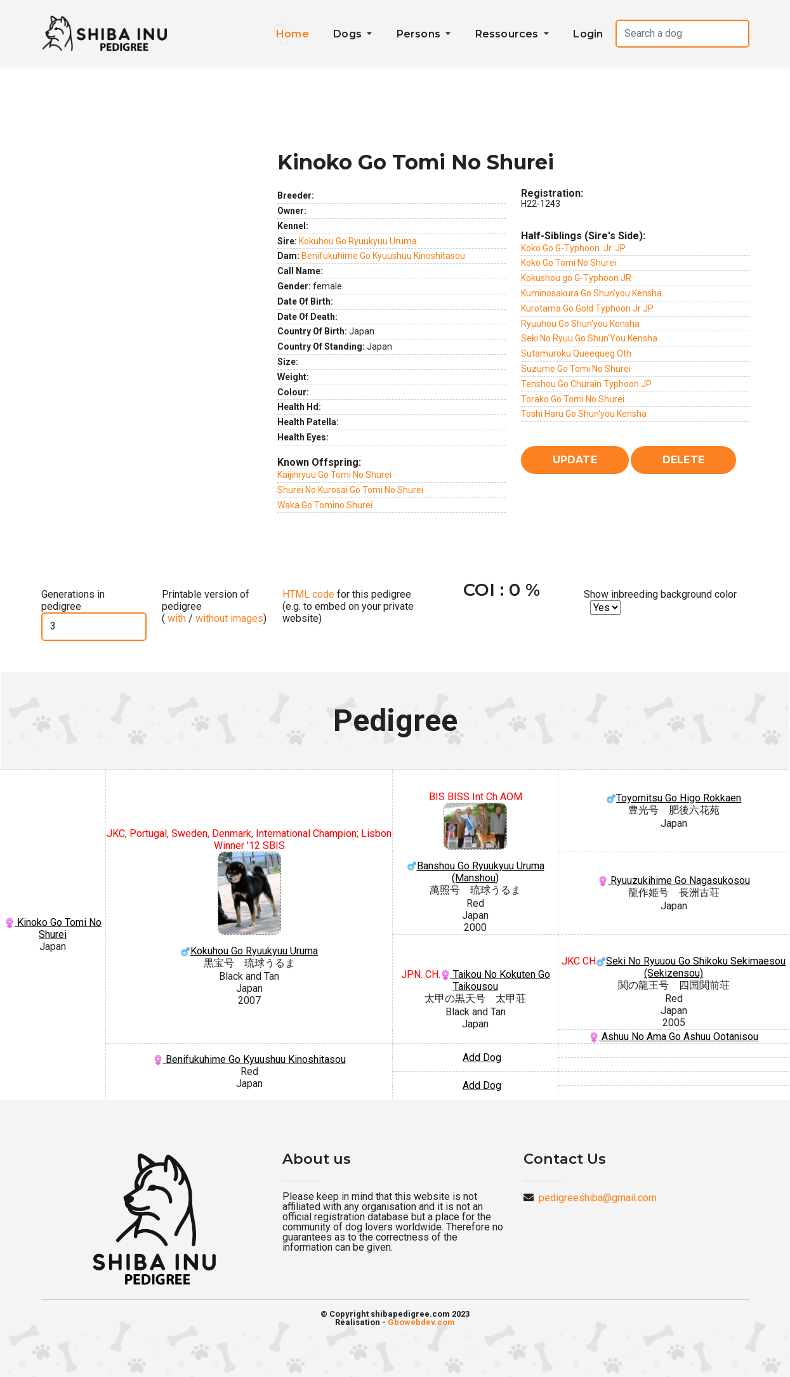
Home (292, 34)
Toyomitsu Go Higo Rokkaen (673, 798)
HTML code (308, 594)
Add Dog (482, 1057)
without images (229, 618)
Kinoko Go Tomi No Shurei (53, 928)
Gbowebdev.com (421, 1322)
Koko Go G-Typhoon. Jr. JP (573, 248)
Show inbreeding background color (660, 594)
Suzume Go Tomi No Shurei (576, 369)
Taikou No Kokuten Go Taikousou (495, 980)
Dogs (348, 34)
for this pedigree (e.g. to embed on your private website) (348, 606)
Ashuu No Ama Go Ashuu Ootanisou (673, 1037)
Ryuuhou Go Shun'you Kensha (580, 324)
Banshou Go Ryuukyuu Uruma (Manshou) (475, 843)
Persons (420, 34)
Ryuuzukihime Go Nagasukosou (674, 880)
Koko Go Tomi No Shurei (568, 263)
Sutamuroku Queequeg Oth (576, 353)
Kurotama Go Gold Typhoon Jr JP (587, 308)
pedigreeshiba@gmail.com (598, 1198)
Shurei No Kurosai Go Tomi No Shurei (350, 490)
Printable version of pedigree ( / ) (214, 606)
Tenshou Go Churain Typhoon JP (586, 384)
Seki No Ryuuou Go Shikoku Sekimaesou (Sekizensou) (691, 967)
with (175, 618)
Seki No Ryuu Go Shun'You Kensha (589, 338)
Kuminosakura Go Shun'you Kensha (591, 293)
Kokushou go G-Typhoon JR (576, 278)
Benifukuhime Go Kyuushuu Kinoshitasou (383, 256)
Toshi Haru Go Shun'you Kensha (584, 414)
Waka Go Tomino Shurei (324, 505)
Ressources (508, 34)
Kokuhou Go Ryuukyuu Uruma (358, 241)
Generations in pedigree (73, 600)
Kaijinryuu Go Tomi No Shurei (334, 475)
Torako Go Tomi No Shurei (572, 399)
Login (588, 34)
